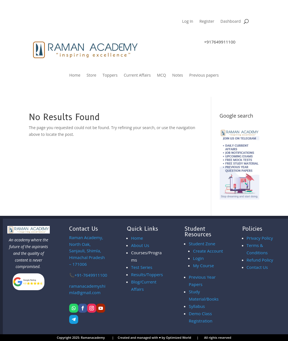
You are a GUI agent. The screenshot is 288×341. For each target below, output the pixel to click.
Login (198, 258)
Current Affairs (137, 75)
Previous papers (204, 75)
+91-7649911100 (91, 275)
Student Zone (202, 243)
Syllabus (197, 306)
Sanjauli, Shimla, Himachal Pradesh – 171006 (87, 251)
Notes (177, 75)
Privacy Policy (260, 238)
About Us (140, 245)
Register (206, 21)
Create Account (208, 251)
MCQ (161, 75)
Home (74, 75)
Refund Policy (260, 260)
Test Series (141, 267)
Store (91, 75)
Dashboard (230, 21)
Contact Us (257, 267)
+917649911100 (220, 42)
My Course (203, 265)
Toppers (110, 75)
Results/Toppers (147, 274)
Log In (187, 21)
